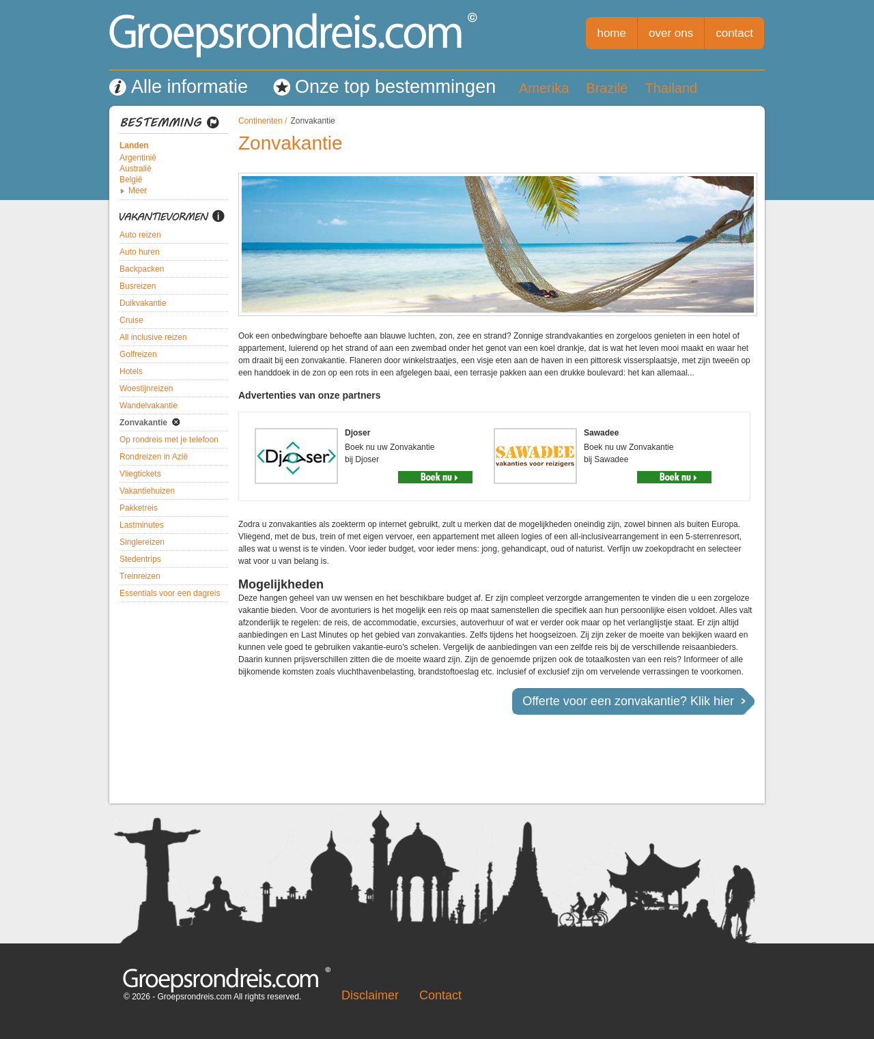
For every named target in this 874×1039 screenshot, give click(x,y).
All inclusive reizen (153, 337)
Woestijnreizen (146, 388)
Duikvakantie (143, 303)
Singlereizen (142, 542)
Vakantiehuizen (147, 491)
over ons (671, 33)
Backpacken (141, 269)
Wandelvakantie (148, 405)
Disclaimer (370, 995)
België (130, 179)
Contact (440, 995)
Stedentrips (140, 559)
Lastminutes (141, 525)
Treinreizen (139, 576)
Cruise (131, 320)
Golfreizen (138, 354)
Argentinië (137, 157)
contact (734, 33)
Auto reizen (140, 235)
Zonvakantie (143, 422)
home (611, 33)
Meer (137, 190)
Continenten (260, 121)
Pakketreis (138, 508)
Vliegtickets (140, 474)
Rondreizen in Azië (153, 456)
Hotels (131, 371)
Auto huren (139, 252)
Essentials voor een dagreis (169, 593)
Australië (135, 168)
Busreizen (137, 286)
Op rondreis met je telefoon (168, 439)
